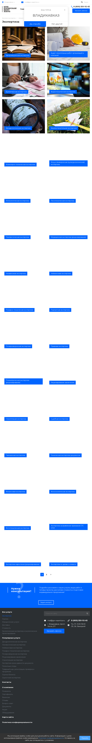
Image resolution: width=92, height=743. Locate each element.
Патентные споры (9, 666)
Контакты (6, 682)
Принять (85, 738)
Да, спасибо (35, 24)
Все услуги (7, 612)
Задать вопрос (46, 602)
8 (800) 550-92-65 (81, 7)
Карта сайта (8, 717)
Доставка (6, 625)
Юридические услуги (10, 622)
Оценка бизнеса (8, 675)
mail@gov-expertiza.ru (31, 2)
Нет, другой (57, 24)
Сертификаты (7, 694)
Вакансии (6, 697)
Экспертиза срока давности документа (17, 663)
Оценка (5, 619)
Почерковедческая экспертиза (14, 654)
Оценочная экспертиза (11, 678)
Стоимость (6, 628)
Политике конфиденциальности (51, 738)
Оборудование (8, 713)
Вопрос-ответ (7, 703)
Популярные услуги (11, 638)
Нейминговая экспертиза (12, 648)
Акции (4, 710)
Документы (6, 706)
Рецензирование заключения (14, 657)
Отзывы (5, 700)
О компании (7, 687)
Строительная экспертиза (12, 660)
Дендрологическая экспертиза (14, 642)
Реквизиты (6, 691)
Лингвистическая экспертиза (13, 645)
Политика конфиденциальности (17, 722)
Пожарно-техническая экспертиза (15, 651)
